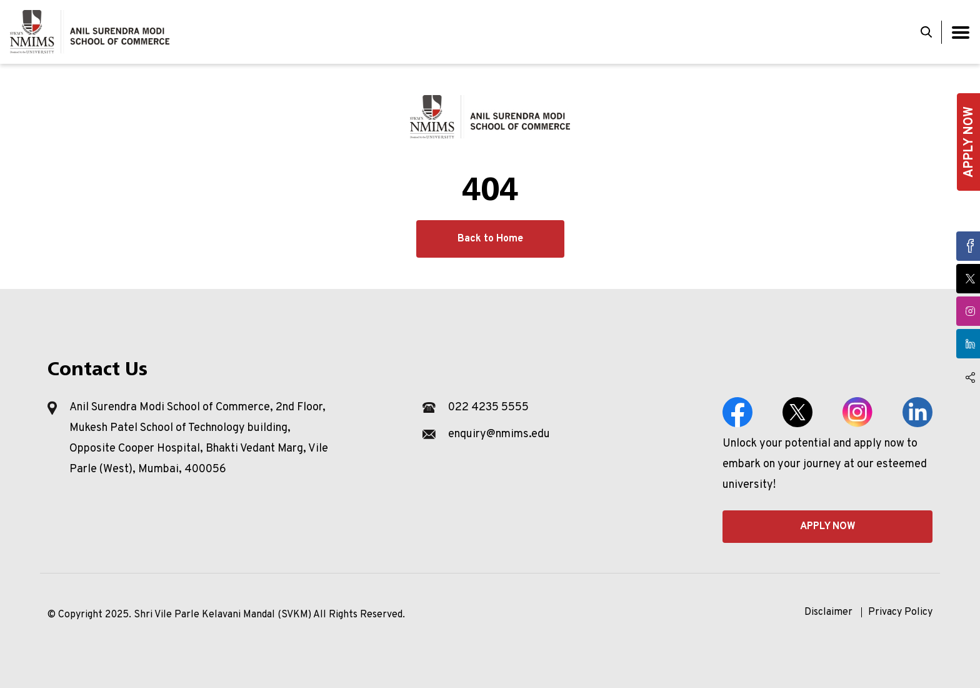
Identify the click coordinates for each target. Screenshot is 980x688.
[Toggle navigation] (960, 32)
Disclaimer (828, 612)
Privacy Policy (900, 612)
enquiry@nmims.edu (499, 434)
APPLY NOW (828, 526)
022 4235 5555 (488, 407)
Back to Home (490, 239)
